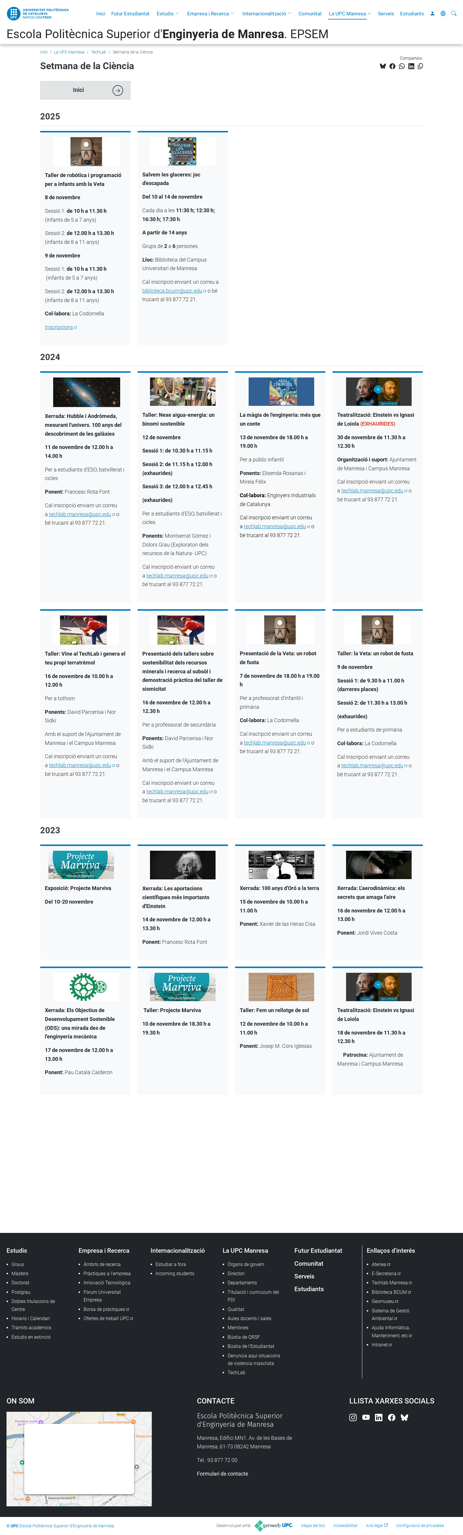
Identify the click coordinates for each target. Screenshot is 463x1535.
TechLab (98, 52)
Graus (18, 1264)
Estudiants (412, 14)
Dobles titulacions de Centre (33, 1305)
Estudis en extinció (31, 1337)
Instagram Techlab (74, 1186)
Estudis (165, 14)
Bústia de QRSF (244, 1337)
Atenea (379, 1264)
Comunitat (310, 14)
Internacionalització (264, 14)
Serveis (386, 14)
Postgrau (21, 1292)
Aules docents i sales (249, 1318)
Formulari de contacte (222, 1474)
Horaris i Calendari (31, 1318)
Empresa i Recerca (208, 14)
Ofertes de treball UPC (106, 1318)
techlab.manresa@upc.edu (80, 514)
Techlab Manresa (390, 1283)
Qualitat (236, 1309)
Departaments (242, 1283)
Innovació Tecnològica (107, 1283)
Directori (236, 1273)
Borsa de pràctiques (104, 1309)
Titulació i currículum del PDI (253, 1296)
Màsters (20, 1273)
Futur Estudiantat (130, 14)
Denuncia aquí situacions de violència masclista (254, 1359)
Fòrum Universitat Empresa (102, 1296)
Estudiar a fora (171, 1264)
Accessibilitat (345, 1525)
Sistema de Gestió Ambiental (390, 1314)
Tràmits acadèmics (31, 1327)
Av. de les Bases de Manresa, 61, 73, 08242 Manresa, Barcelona (151, 1135)
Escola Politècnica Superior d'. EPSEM (167, 34)
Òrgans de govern (246, 1264)
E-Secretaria (384, 1273)
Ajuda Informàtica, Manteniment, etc (391, 1331)
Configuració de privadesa (420, 1525)
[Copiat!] (420, 66)
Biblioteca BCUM (389, 1292)
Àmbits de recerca (102, 1264)
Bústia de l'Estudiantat (251, 1346)
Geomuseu (383, 1301)
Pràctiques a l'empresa (107, 1273)
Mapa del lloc (313, 1525)
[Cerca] (454, 13)
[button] (179, 13)
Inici (100, 14)
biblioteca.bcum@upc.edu (172, 291)
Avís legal (374, 1525)
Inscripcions (59, 327)
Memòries (238, 1327)
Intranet (380, 1345)
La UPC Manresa (347, 14)
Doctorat (20, 1283)
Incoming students (175, 1273)
